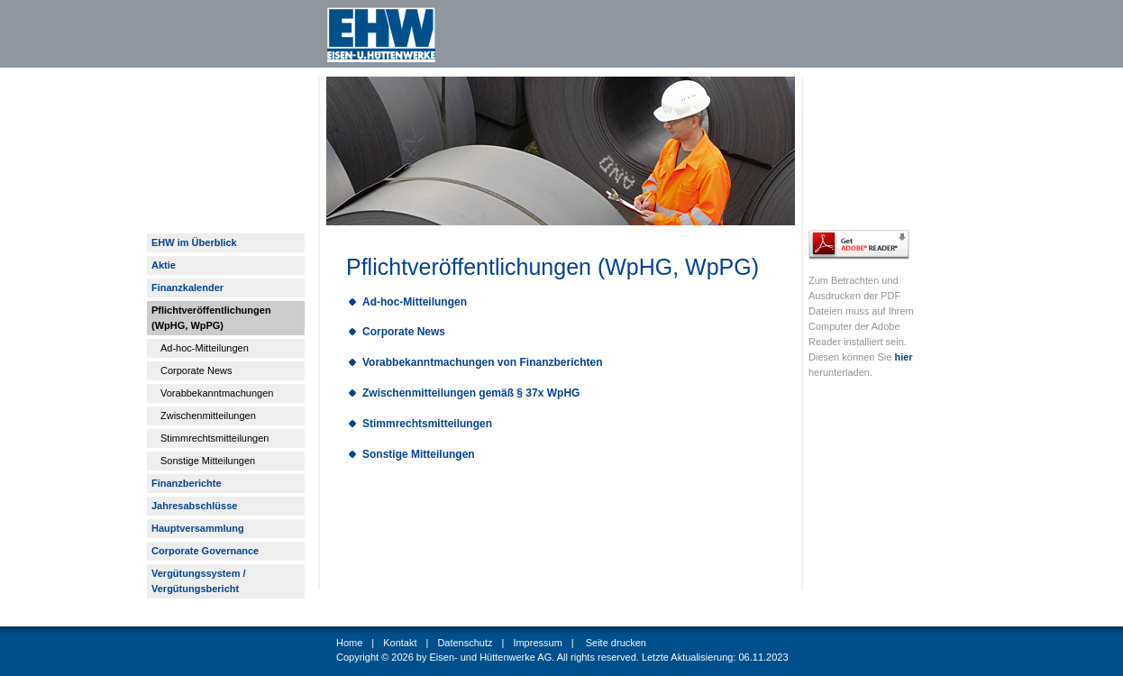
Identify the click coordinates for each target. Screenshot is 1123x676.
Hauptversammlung (197, 528)
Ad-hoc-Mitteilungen (204, 348)
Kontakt (399, 642)
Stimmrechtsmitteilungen (214, 438)
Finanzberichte (186, 483)
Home (349, 642)
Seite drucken (616, 642)
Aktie (163, 265)
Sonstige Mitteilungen (207, 460)
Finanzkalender (187, 287)
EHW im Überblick (194, 242)
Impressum (537, 642)
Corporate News (196, 370)
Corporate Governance (205, 550)
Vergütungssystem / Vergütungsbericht (198, 581)
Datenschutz (464, 642)
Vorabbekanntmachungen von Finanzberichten (482, 362)
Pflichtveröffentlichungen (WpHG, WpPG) (211, 318)
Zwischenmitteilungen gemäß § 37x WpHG (471, 393)
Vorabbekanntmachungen (216, 393)
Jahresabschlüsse (194, 505)
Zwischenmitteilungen (208, 415)
